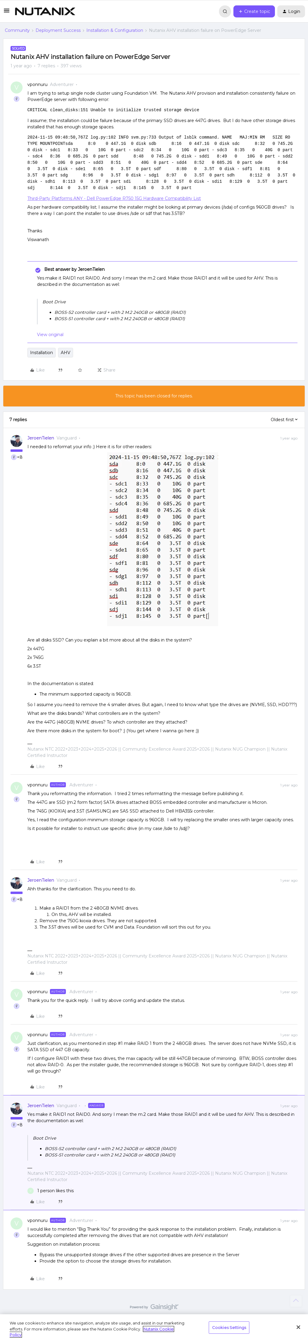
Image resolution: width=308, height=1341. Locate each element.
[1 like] (50, 1191)
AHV (65, 352)
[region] (154, 1327)
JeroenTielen (40, 438)
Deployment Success (58, 30)
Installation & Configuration (114, 30)
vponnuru (37, 84)
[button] (6, 12)
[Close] (298, 1327)
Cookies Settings (229, 1327)
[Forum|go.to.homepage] (45, 11)
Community (17, 30)
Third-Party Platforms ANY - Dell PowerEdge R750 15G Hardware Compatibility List (114, 198)
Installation (41, 352)
